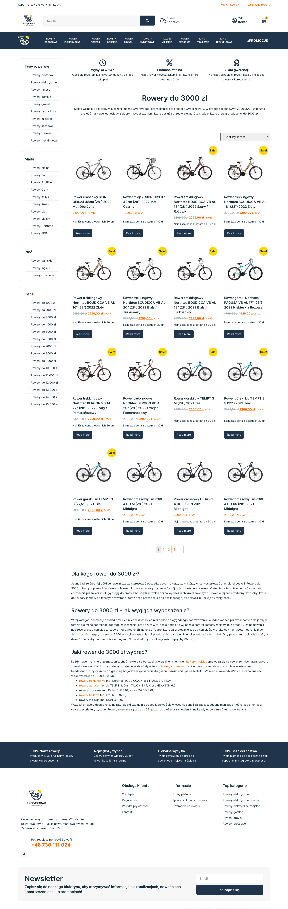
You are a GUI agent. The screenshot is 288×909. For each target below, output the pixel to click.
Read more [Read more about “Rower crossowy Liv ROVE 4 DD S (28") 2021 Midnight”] (184, 530)
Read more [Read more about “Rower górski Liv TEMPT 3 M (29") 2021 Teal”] (184, 434)
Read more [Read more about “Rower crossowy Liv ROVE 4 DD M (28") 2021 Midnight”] (133, 530)
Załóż (242, 18)
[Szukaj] (147, 21)
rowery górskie (89, 685)
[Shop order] (245, 137)
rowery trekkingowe (92, 680)
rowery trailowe (89, 695)
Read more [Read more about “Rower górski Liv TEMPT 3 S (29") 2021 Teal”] (234, 434)
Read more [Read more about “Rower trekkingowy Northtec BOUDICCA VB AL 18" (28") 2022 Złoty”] (234, 233)
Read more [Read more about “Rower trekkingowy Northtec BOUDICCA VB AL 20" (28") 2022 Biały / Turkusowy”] (133, 334)
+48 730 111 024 (51, 845)
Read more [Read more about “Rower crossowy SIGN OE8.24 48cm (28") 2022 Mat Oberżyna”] (82, 233)
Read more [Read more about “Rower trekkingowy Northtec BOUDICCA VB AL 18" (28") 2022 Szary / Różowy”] (184, 233)
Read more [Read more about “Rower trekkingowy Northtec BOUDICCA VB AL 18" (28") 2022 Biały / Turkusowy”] (184, 334)
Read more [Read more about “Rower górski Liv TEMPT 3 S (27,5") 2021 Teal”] (82, 530)
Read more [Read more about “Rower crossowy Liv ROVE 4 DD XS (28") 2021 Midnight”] (234, 530)
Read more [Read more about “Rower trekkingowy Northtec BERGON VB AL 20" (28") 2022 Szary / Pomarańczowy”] (133, 434)
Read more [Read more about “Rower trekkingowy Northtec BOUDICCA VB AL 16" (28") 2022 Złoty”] (82, 334)
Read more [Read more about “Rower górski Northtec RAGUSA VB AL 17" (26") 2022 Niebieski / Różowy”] (234, 334)
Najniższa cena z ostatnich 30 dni (93, 221)
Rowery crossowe (172, 666)
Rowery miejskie (196, 661)
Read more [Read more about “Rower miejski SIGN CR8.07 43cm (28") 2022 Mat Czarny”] (133, 233)
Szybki (171, 18)
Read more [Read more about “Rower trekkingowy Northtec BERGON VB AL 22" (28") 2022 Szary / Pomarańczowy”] (82, 434)
